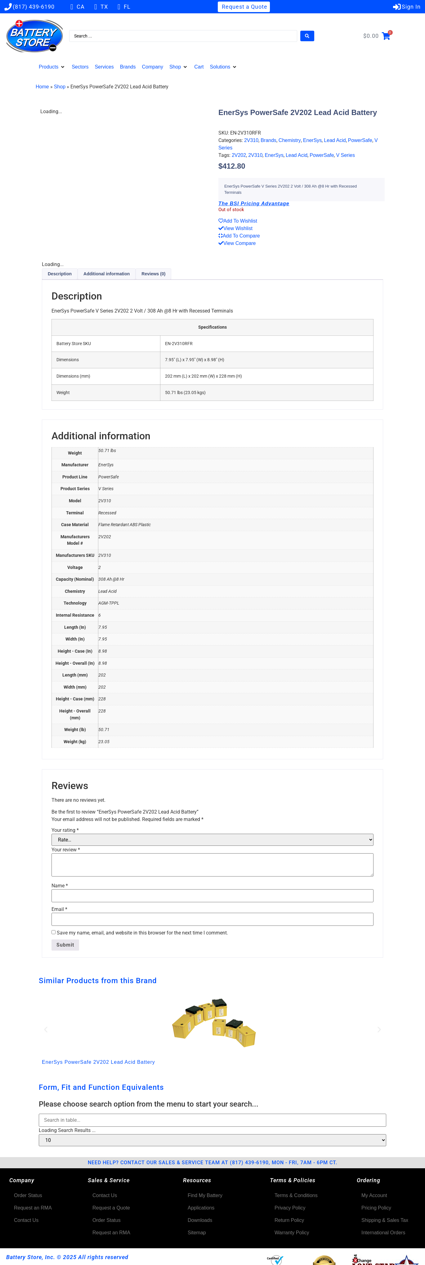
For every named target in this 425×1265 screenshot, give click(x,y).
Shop (59, 86)
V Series (345, 155)
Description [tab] (60, 273)
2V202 (239, 155)
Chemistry (290, 140)
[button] (52, 67)
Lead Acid (335, 140)
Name (59, 885)
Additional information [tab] (106, 273)
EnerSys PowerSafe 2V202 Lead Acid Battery (98, 1062)
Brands (268, 140)
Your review (65, 849)
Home (42, 86)
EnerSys (312, 140)
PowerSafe (360, 140)
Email (59, 909)
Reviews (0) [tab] (153, 273)
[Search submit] (307, 36)
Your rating (65, 830)
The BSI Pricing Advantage (253, 203)
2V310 (251, 140)
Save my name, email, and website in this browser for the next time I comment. (142, 932)
